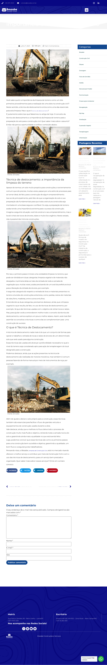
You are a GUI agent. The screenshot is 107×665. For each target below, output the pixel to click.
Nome (9, 541)
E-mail (9, 548)
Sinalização (82, 119)
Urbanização (83, 138)
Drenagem (82, 70)
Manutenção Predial (85, 89)
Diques (81, 64)
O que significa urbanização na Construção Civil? (84, 161)
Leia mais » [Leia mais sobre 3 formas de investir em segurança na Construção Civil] (82, 263)
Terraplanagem (84, 132)
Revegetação (83, 107)
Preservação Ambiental (86, 101)
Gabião (81, 83)
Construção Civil (84, 58)
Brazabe (81, 52)
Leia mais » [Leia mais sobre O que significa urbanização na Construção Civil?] (82, 199)
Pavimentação (83, 95)
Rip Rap (81, 113)
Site (8, 555)
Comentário (12, 515)
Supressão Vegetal (85, 125)
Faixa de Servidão (84, 77)
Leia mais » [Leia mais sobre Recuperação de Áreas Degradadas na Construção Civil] (96, 203)
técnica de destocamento (40, 111)
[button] (86, 10)
